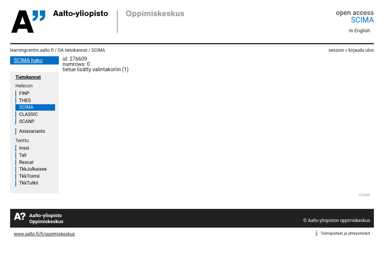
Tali (23, 155)
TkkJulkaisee (32, 169)
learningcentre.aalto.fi (32, 50)
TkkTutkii (28, 183)
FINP (24, 93)
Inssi (24, 148)
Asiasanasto (32, 131)
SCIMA (362, 19)
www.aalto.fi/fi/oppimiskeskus (44, 234)
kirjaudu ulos (361, 50)
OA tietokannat (72, 50)
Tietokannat (28, 77)
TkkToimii (29, 176)
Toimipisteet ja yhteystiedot (345, 233)
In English (359, 30)
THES (25, 100)
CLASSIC (28, 114)
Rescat (26, 162)
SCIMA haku (28, 60)
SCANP (26, 121)
